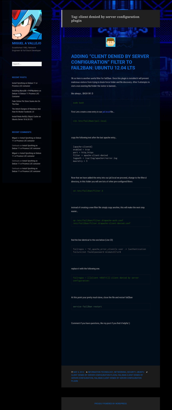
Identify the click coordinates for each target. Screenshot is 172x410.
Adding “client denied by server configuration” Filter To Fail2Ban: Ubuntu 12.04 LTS (110, 62)
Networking (120, 372)
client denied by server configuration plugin (94, 375)
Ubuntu (140, 372)
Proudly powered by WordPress (110, 403)
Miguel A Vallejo (26, 43)
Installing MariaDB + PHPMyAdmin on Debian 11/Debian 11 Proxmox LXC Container (26, 94)
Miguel (14, 138)
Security (131, 372)
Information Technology (100, 372)
